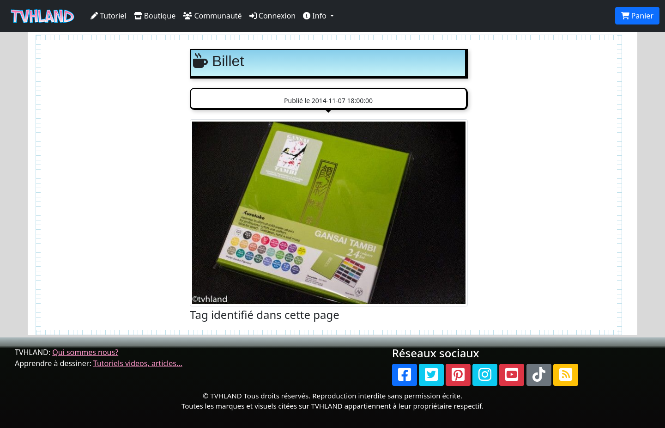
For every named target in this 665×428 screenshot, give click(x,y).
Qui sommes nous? (85, 352)
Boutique (155, 16)
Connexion (272, 16)
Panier (637, 16)
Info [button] (315, 16)
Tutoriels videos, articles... (137, 363)
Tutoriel (109, 16)
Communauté (212, 16)
